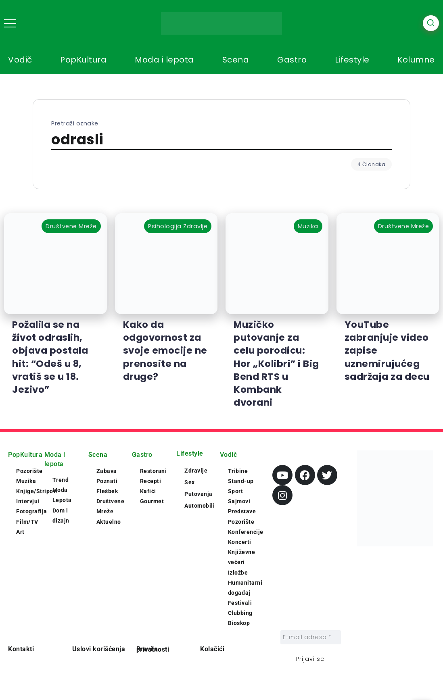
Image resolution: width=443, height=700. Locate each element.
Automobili (199, 505)
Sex (189, 482)
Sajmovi (239, 501)
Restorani (153, 471)
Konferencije (245, 532)
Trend (60, 480)
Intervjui (28, 501)
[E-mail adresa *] (310, 637)
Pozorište (29, 471)
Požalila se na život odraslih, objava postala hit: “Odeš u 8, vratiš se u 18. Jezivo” (50, 357)
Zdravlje (195, 470)
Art (20, 532)
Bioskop (239, 623)
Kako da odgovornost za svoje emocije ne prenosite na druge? (165, 350)
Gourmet (152, 501)
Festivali (240, 603)
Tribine (238, 471)
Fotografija (31, 511)
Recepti (150, 481)
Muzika (26, 481)
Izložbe (238, 572)
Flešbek (107, 491)
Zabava (106, 471)
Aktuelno (108, 522)
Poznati (107, 481)
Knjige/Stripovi (37, 491)
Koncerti (239, 542)
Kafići (148, 491)
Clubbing (240, 613)
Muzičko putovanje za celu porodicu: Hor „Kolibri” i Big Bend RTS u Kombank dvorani (276, 363)
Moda (60, 490)
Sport (235, 491)
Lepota (62, 500)
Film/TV (27, 522)
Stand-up (241, 481)
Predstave (242, 511)
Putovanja (198, 494)
